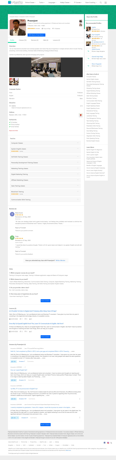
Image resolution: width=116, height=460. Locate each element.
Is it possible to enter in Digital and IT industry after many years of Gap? (32, 311)
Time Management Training (94, 118)
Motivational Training (92, 111)
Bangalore (10, 445)
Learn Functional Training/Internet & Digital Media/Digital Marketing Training (41, 404)
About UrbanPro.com (13, 442)
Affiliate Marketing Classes (93, 93)
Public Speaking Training (93, 138)
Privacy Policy (33, 442)
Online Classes (29, 2)
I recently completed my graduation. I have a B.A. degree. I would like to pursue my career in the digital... (41, 407)
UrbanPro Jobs (43, 442)
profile (12, 40)
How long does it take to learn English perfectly (94, 158)
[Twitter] (111, 443)
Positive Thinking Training (93, 133)
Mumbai (39, 445)
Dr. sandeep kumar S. (98, 42)
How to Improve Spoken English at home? (96, 176)
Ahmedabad (65, 445)
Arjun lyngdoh (96, 34)
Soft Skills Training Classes (93, 82)
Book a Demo (45, 301)
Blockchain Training (91, 98)
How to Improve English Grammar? (96, 173)
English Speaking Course (93, 108)
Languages (52, 2)
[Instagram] (108, 443)
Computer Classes (91, 77)
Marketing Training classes (93, 88)
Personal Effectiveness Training (94, 128)
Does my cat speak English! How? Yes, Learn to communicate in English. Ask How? (36, 324)
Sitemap (57, 442)
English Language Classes (93, 103)
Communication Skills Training (94, 101)
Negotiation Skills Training (93, 136)
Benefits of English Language (94, 165)
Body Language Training (93, 113)
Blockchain (18, 219)
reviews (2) (34, 40)
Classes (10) (22, 40)
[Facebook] (105, 443)
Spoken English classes (93, 79)
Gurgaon (57, 445)
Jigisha (94, 27)
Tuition (41, 2)
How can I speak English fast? (19, 370)
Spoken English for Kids (93, 152)
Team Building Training (92, 121)
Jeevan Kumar (96, 49)
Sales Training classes (92, 96)
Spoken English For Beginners (94, 150)
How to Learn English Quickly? (94, 170)
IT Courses (77, 2)
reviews (37, 28)
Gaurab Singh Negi (97, 56)
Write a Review (60, 260)
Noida (72, 445)
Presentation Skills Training (93, 126)
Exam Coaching (91, 2)
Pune (45, 445)
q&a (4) (45, 40)
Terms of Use (24, 442)
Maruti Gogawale (96, 64)
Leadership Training (92, 116)
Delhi (24, 445)
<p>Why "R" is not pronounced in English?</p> (24, 389)
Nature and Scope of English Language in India (94, 162)
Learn (50, 442)
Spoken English (19, 242)
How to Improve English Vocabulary (96, 168)
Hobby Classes (64, 2)
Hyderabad (31, 445)
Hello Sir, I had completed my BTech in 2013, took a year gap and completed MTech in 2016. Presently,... (40, 351)
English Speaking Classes (93, 106)
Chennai (18, 445)
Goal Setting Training (92, 131)
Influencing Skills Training (93, 123)
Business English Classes (93, 141)
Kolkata (50, 445)
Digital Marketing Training (93, 91)
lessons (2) (56, 40)
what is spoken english (92, 155)
